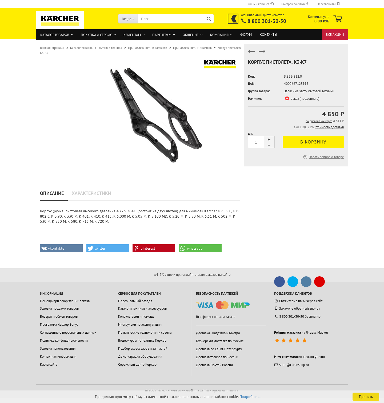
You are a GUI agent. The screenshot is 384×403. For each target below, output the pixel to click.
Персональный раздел (135, 301)
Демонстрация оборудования (140, 356)
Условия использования (57, 348)
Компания (219, 35)
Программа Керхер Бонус (59, 324)
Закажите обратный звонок (297, 308)
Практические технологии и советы (145, 332)
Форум (246, 34)
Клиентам (132, 35)
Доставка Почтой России (214, 365)
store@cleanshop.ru (291, 364)
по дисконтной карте (319, 121)
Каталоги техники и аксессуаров (142, 308)
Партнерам (161, 35)
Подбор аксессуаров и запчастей (142, 348)
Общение (191, 35)
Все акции (335, 34)
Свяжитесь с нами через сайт (298, 301)
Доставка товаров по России (217, 357)
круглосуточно (299, 356)
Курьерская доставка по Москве (220, 341)
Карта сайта (48, 364)
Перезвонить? (328, 4)
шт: (250, 133)
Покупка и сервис (96, 35)
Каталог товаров (54, 35)
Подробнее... (250, 396)
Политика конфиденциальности (64, 340)
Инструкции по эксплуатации (140, 324)
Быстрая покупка (295, 4)
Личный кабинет (259, 4)
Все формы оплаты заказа (215, 316)
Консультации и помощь (136, 316)
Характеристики (91, 193)
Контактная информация (58, 356)
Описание (52, 193)
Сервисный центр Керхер (137, 364)
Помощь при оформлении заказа (65, 301)
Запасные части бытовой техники (309, 91)
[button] (61, 248)
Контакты (268, 34)
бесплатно (297, 316)
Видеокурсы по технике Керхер (142, 340)
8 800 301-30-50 (266, 21)
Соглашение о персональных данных (68, 332)
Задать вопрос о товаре (323, 157)
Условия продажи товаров (59, 308)
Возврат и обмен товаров (59, 316)
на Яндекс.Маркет (301, 332)
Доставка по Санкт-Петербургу (219, 349)
